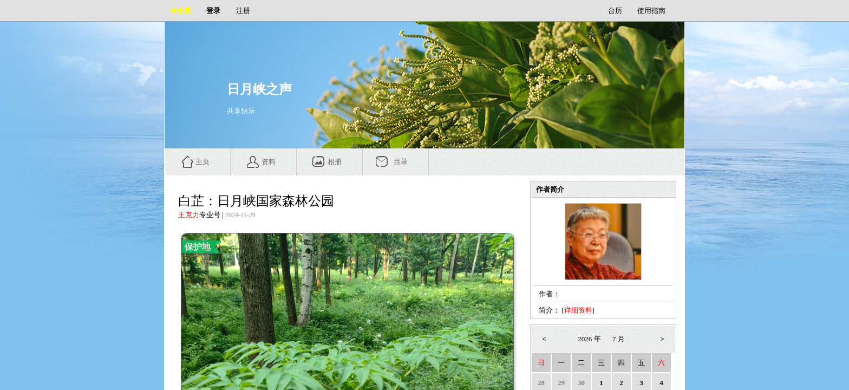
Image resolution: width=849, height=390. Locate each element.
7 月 (618, 339)
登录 (213, 10)
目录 (401, 162)
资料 (269, 162)
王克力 (188, 215)
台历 (615, 10)
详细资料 (578, 310)
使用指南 (651, 10)
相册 (335, 162)
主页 (202, 162)
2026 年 (589, 339)
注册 (243, 10)
